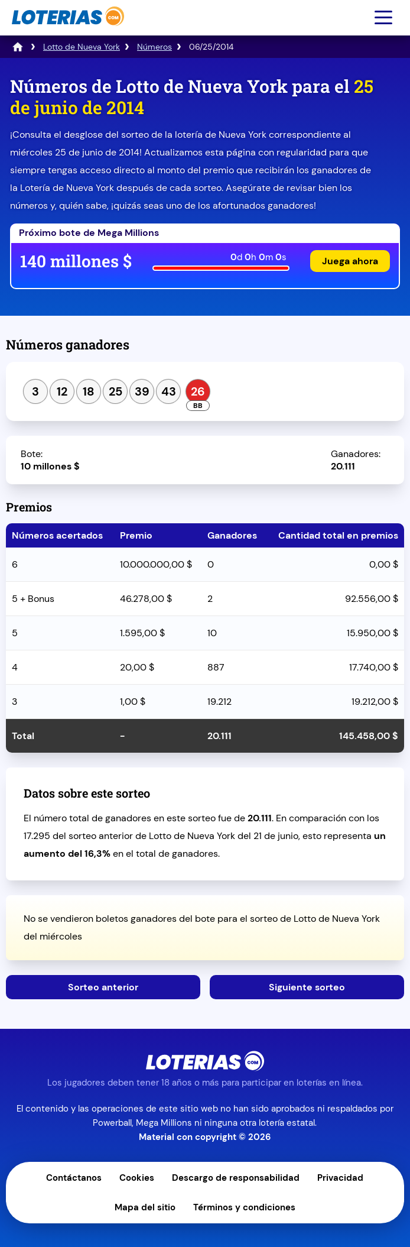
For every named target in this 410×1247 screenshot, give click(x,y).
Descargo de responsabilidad (236, 1178)
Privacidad (340, 1178)
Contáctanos (74, 1178)
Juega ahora (350, 261)
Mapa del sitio (145, 1207)
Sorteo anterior (103, 987)
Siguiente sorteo (307, 987)
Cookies (136, 1178)
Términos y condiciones (244, 1207)
